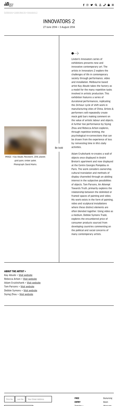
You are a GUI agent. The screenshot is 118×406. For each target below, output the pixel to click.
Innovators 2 (32, 13)
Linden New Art (20, 13)
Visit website (25, 275)
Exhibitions (8, 13)
